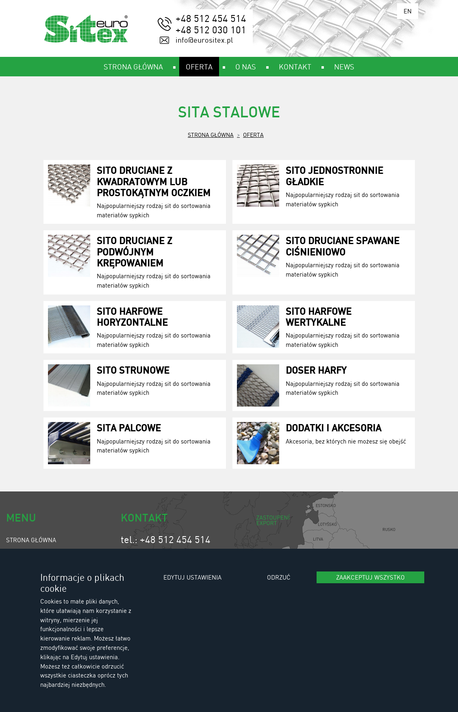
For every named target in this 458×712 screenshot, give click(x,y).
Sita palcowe (129, 427)
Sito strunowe (133, 370)
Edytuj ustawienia (192, 577)
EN (408, 11)
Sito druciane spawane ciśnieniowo (342, 245)
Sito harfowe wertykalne (319, 316)
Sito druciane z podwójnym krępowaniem (134, 251)
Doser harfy (316, 370)
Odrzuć (279, 577)
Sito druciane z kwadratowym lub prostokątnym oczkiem (154, 181)
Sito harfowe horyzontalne (132, 316)
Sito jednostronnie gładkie (334, 175)
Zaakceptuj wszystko (370, 577)
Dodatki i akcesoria (333, 427)
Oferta (253, 134)
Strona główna (211, 134)
